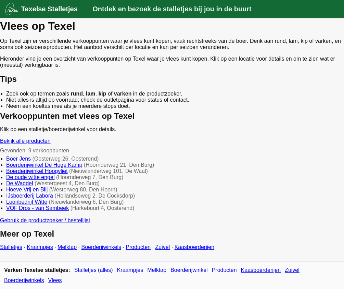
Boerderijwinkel (189, 270)
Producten (138, 247)
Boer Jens (18, 159)
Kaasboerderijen (195, 247)
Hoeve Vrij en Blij (27, 189)
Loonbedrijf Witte (26, 202)
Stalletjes (11, 247)
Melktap (67, 247)
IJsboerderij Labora (29, 196)
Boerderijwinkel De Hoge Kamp (44, 165)
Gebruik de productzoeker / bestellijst (45, 220)
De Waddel (19, 183)
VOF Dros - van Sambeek (37, 208)
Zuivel (162, 247)
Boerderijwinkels (101, 247)
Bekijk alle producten (25, 141)
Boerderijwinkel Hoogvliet (37, 171)
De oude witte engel (30, 177)
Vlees (55, 280)
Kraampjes (40, 247)
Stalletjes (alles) (93, 270)
